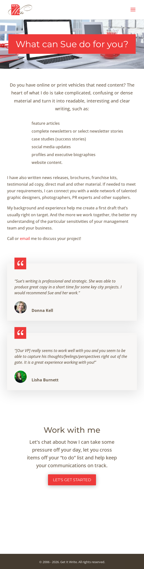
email (25, 238)
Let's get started (72, 480)
